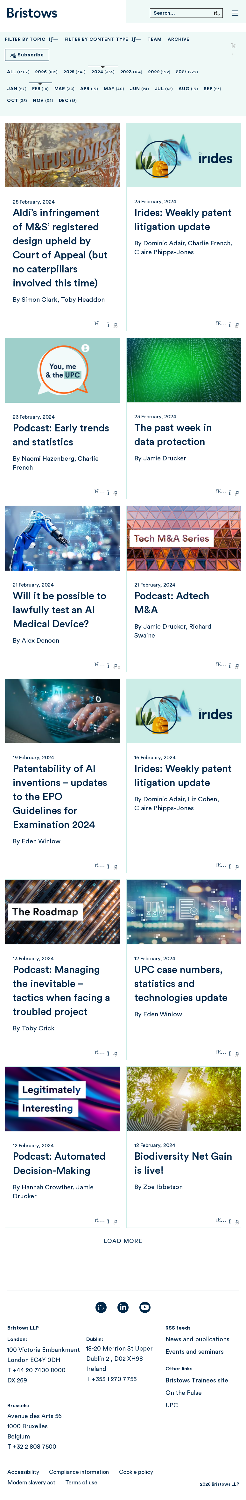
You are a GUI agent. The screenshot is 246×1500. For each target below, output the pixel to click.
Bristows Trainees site (196, 1381)
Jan (17, 89)
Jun (139, 89)
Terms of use (81, 1482)
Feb (40, 89)
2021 (187, 72)
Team (154, 39)
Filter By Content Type (103, 39)
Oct (17, 100)
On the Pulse (183, 1393)
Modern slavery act (31, 1482)
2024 (103, 72)
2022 (159, 72)
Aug (188, 89)
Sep (212, 89)
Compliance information (79, 1472)
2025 (74, 72)
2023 (131, 72)
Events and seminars (194, 1352)
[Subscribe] (27, 55)
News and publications (197, 1340)
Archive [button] (178, 39)
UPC (171, 1406)
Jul (164, 89)
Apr (89, 89)
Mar (64, 89)
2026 (46, 72)
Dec (68, 100)
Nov (43, 100)
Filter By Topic (31, 39)
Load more (123, 1241)
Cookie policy (136, 1472)
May (114, 89)
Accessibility (23, 1472)
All (18, 72)
